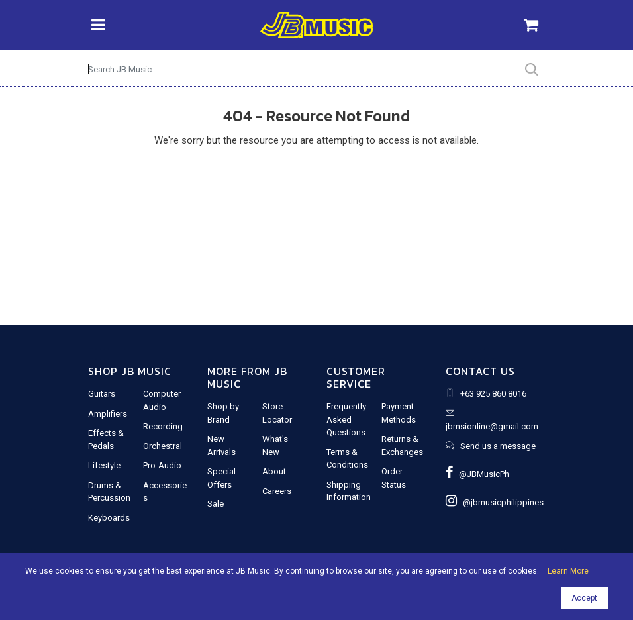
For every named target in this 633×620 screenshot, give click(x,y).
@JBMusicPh (477, 474)
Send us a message (498, 446)
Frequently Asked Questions (346, 419)
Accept (584, 598)
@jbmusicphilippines (495, 502)
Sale (215, 504)
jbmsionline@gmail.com (492, 426)
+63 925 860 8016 (493, 394)
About (274, 471)
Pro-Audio (162, 465)
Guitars (101, 394)
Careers (276, 491)
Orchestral (162, 446)
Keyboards (109, 518)
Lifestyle (104, 465)
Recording (163, 426)
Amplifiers (107, 414)
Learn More (568, 571)
